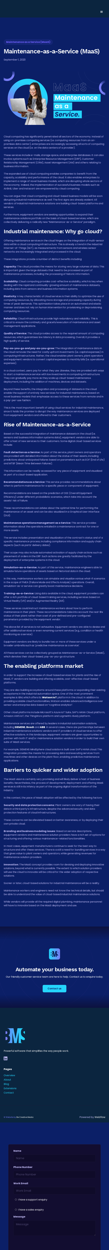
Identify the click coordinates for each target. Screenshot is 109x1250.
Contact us (54, 988)
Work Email (20, 1183)
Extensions (10, 1088)
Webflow (100, 1117)
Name (17, 1151)
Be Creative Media (24, 1117)
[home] (15, 11)
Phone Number (22, 1167)
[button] (101, 12)
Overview (9, 1075)
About (7, 1079)
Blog (6, 1084)
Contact (9, 1092)
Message (19, 1216)
